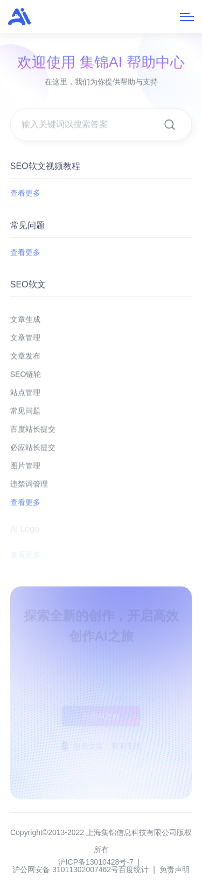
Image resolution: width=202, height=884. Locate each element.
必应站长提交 (32, 452)
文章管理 (25, 342)
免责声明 (174, 869)
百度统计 (134, 869)
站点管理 (25, 397)
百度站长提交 (32, 433)
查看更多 (25, 193)
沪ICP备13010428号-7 (96, 862)
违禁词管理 (29, 488)
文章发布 (25, 360)
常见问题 (25, 415)
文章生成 (25, 324)
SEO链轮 (25, 378)
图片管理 (25, 470)
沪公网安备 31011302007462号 (65, 869)
